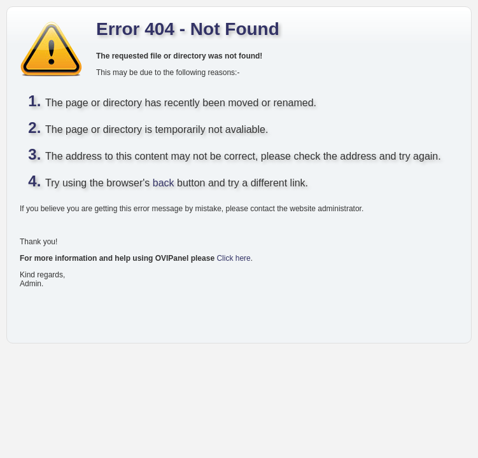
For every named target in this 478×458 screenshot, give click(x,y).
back (163, 182)
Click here (233, 258)
